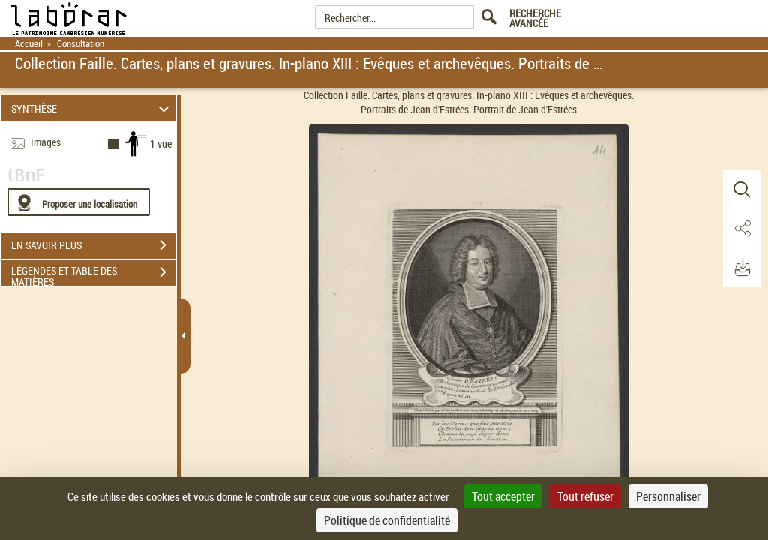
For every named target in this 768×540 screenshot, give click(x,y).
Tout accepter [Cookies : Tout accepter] (503, 496)
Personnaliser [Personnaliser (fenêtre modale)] (668, 496)
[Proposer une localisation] (79, 202)
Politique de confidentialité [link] (387, 520)
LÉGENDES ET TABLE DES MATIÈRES (93, 274)
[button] (741, 189)
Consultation (80, 44)
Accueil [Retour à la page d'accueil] (29, 44)
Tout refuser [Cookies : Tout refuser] (585, 496)
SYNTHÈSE (92, 108)
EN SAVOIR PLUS (93, 245)
